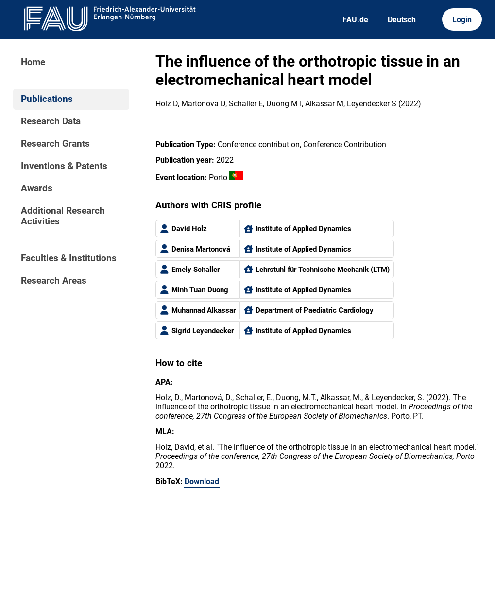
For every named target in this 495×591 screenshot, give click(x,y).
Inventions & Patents (64, 166)
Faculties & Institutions (69, 258)
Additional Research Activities (63, 216)
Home (33, 62)
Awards (36, 188)
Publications (47, 99)
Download (202, 481)
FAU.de (355, 19)
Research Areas (53, 280)
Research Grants (55, 143)
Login (462, 19)
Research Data (51, 121)
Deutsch (402, 19)
